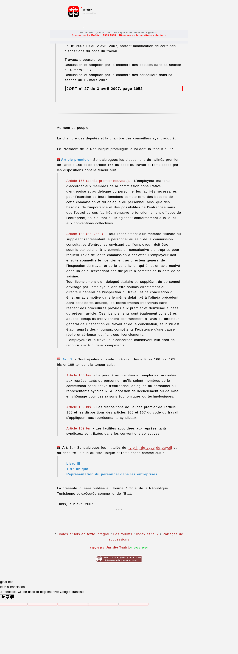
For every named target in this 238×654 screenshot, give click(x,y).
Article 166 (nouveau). (86, 234)
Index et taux (147, 534)
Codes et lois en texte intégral (83, 534)
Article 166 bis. (79, 375)
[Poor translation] (9, 597)
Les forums (122, 534)
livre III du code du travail (150, 447)
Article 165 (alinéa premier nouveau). (98, 181)
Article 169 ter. (79, 428)
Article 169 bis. (79, 407)
